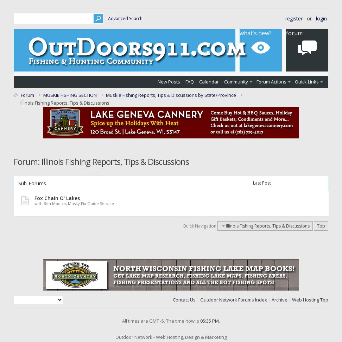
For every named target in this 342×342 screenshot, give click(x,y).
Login (321, 18)
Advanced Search (125, 18)
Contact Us (184, 300)
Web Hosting (305, 300)
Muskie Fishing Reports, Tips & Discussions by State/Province (171, 95)
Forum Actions (271, 82)
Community (236, 82)
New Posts (169, 82)
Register (294, 18)
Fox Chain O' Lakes (57, 198)
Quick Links (307, 82)
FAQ (189, 82)
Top (321, 226)
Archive (279, 300)
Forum (27, 95)
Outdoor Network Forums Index (233, 300)
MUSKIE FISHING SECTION (70, 95)
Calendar (209, 82)
